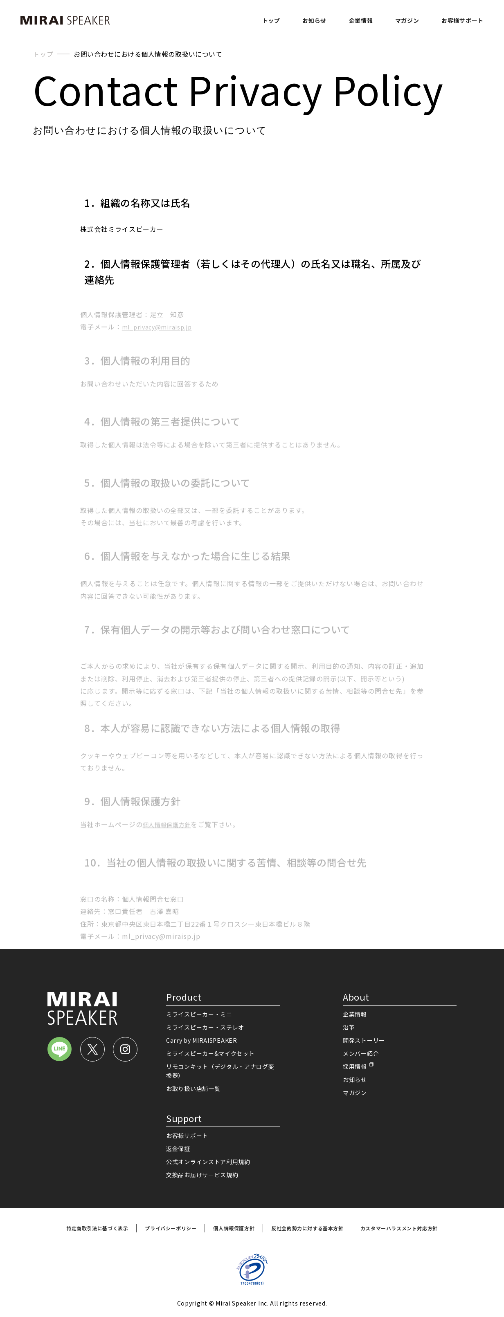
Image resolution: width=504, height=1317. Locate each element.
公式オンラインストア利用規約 (208, 1162)
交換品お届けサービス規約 (202, 1175)
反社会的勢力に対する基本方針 (307, 1228)
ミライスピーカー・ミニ (199, 1014)
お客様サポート (462, 20)
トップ (271, 20)
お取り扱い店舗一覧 (193, 1088)
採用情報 (355, 1066)
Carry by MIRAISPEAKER (201, 1040)
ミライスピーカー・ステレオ (205, 1027)
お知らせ (314, 20)
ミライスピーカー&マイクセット (210, 1053)
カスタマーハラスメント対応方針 (399, 1228)
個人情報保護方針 (233, 1228)
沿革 (349, 1027)
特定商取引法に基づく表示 (97, 1228)
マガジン (407, 20)
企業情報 (361, 20)
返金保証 (178, 1149)
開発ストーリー (364, 1040)
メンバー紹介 (361, 1053)
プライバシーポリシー (170, 1228)
